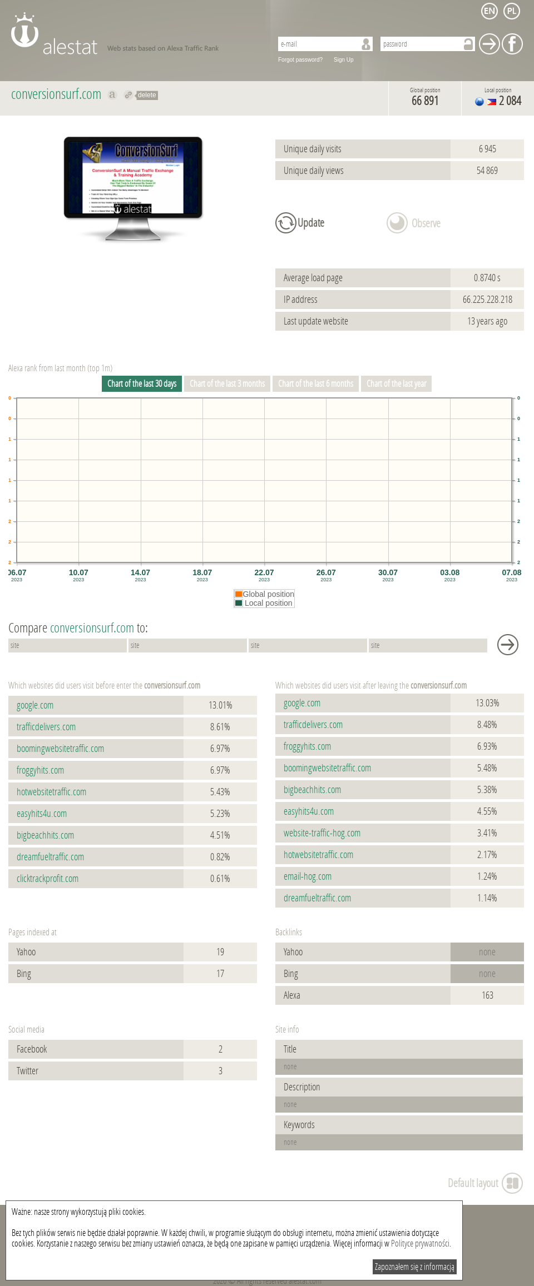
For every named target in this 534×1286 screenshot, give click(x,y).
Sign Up (344, 60)
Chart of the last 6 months (315, 383)
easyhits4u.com (42, 814)
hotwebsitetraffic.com (51, 792)
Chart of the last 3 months (227, 383)
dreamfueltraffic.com (50, 857)
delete (147, 95)
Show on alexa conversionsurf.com (112, 95)
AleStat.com (135, 33)
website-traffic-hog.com (322, 833)
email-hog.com (308, 876)
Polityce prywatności (420, 1243)
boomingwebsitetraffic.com (60, 748)
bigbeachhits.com (45, 835)
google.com (35, 705)
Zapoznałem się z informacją (414, 1267)
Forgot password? (300, 60)
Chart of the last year (396, 383)
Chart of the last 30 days (141, 383)
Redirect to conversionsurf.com (128, 95)
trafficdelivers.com (46, 727)
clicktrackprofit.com (47, 879)
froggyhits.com (40, 770)
